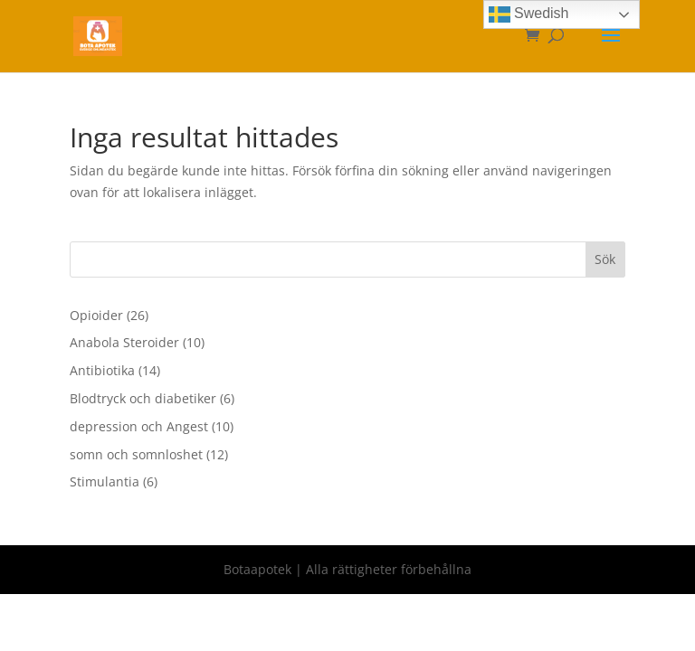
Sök (605, 259)
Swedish (529, 14)
